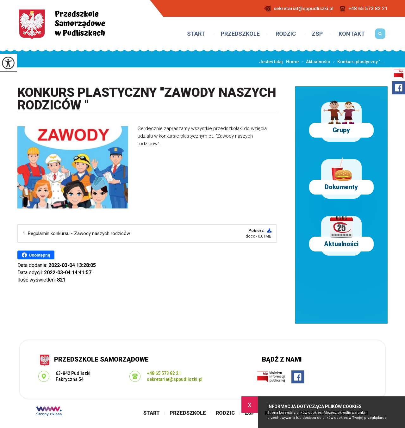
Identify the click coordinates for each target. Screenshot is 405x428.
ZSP (317, 34)
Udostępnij (36, 254)
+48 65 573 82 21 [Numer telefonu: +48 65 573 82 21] (164, 373)
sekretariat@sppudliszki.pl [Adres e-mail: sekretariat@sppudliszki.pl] (174, 379)
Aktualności (314, 61)
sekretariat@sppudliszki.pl (298, 8)
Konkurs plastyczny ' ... (357, 61)
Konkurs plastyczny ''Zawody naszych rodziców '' (146, 99)
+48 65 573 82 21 (364, 8)
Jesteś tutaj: (272, 61)
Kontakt (352, 34)
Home (292, 61)
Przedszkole (240, 34)
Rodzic (286, 34)
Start (196, 34)
